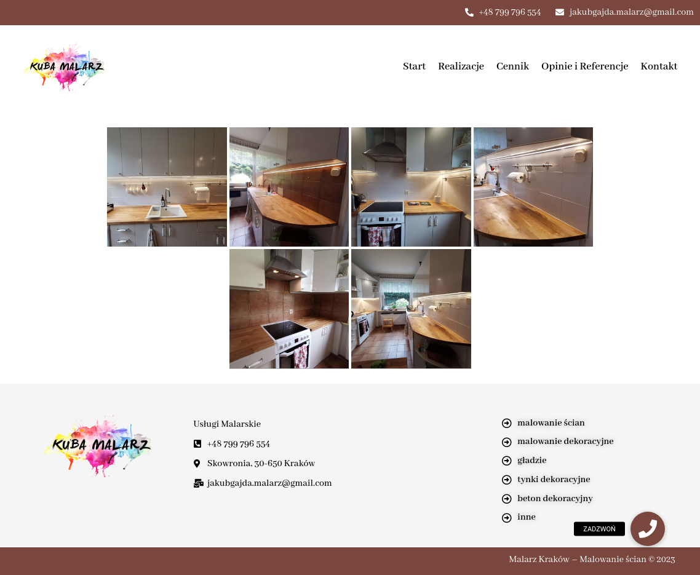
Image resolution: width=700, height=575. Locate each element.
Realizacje (461, 66)
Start (414, 66)
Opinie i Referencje (585, 66)
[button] (647, 529)
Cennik (512, 66)
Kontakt (659, 66)
